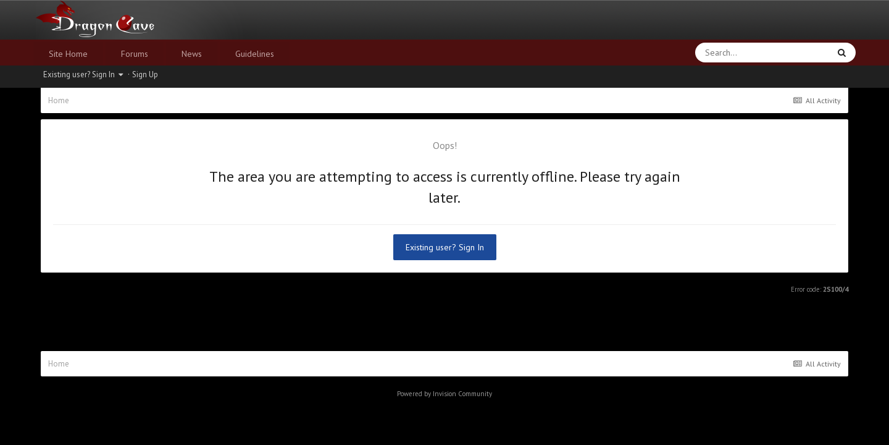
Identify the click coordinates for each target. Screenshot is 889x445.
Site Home (68, 53)
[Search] (730, 52)
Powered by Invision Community (444, 393)
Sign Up (145, 74)
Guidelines (254, 53)
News (192, 53)
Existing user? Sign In (83, 74)
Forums (134, 53)
